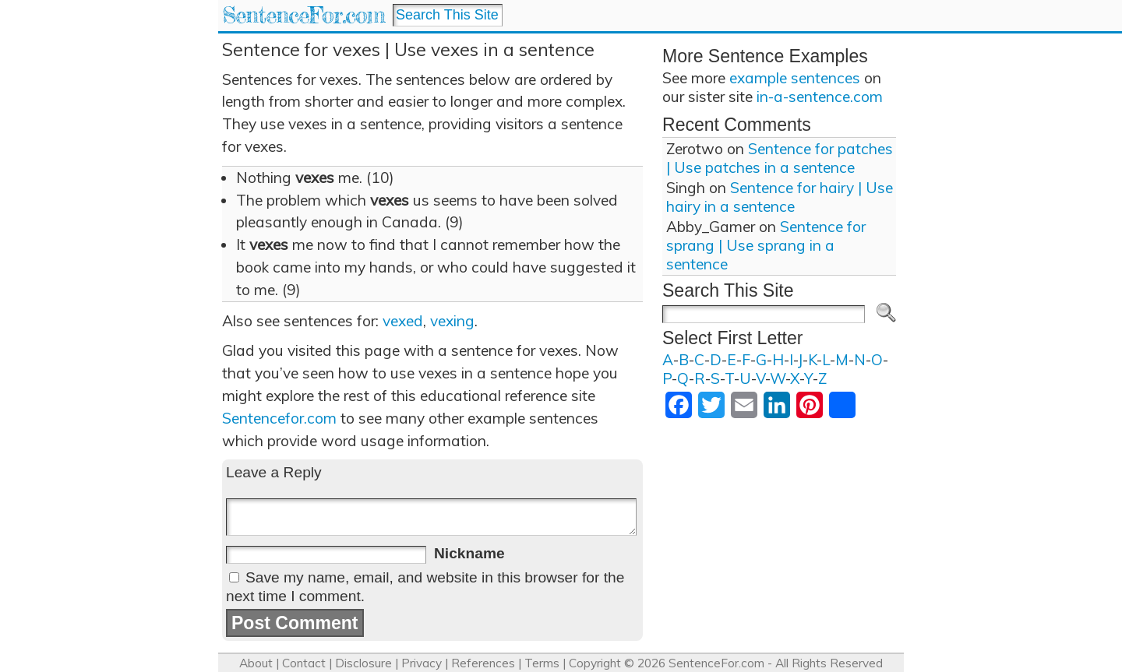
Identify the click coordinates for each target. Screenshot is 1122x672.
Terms (541, 663)
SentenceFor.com (303, 15)
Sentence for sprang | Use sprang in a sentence (766, 245)
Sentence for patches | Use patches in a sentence (779, 158)
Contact (304, 663)
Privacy (421, 663)
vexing (452, 320)
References (483, 663)
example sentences (794, 78)
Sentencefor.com (279, 418)
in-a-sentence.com (820, 96)
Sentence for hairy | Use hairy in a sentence (779, 197)
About (256, 663)
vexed (403, 320)
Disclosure (363, 663)
